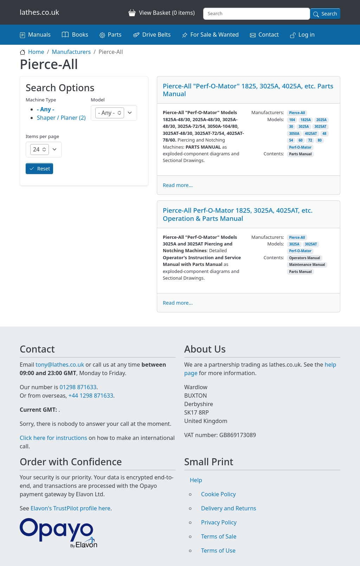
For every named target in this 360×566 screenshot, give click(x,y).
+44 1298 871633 (91, 395)
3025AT (320, 126)
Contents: (274, 153)
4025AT (311, 133)
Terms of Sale (218, 536)
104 (292, 120)
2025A (321, 120)
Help (196, 480)
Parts (115, 34)
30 (291, 126)
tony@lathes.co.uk (60, 364)
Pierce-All (297, 113)
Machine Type (41, 100)
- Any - (45, 109)
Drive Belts (156, 34)
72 (310, 140)
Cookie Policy (218, 494)
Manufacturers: (267, 112)
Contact (268, 34)
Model (97, 100)
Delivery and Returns (228, 508)
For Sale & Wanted (214, 34)
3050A (294, 133)
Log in (306, 34)
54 (291, 140)
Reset (43, 168)
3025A (304, 126)
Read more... (178, 185)
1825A (306, 120)
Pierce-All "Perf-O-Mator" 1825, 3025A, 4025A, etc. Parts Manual (248, 89)
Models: (275, 119)
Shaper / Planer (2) (61, 118)
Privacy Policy (219, 522)
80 (320, 140)
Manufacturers (71, 52)
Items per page (42, 136)
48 (324, 133)
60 (301, 140)
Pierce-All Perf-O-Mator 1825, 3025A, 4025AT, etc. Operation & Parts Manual (238, 214)
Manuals (39, 34)
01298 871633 (77, 387)
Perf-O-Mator (300, 147)
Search (329, 13)
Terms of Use (218, 550)
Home (36, 52)
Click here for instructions (53, 438)
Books (80, 34)
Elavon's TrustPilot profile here (70, 508)
